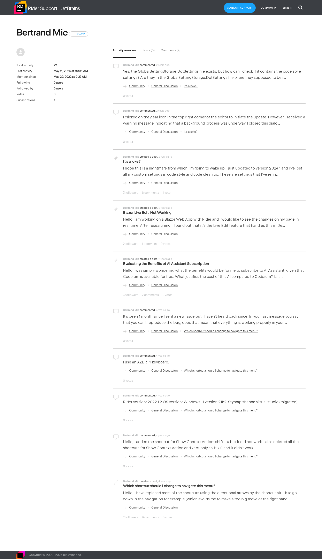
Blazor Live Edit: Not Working (147, 212)
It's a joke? (191, 86)
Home (20, 8)
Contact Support (240, 7)
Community (269, 7)
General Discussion (164, 86)
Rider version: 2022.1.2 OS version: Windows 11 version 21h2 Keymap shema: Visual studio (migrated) (210, 402)
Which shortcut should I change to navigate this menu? (221, 331)
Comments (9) (171, 50)
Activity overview (124, 50)
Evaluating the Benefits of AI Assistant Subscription (166, 263)
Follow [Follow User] (80, 34)
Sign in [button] (287, 7)
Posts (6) (149, 50)
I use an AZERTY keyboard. (146, 362)
